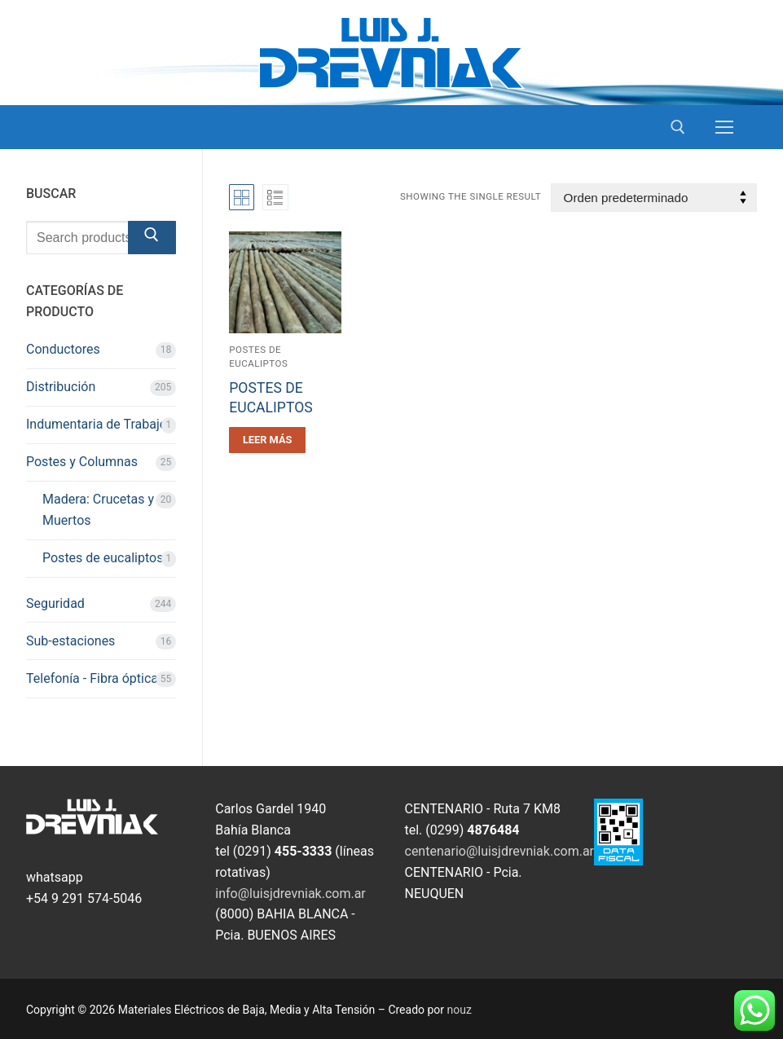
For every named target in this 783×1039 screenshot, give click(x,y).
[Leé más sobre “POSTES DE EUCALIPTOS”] (267, 440)
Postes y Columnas (82, 461)
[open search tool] (678, 127)
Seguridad (55, 603)
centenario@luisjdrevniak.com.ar (500, 851)
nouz (459, 1009)
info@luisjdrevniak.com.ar (290, 893)
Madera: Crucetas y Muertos (98, 509)
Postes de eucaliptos (102, 558)
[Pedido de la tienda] (654, 197)
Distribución (60, 386)
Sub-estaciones (70, 641)
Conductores (63, 349)
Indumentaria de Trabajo (96, 424)
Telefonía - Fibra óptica (92, 678)
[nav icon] (724, 127)
